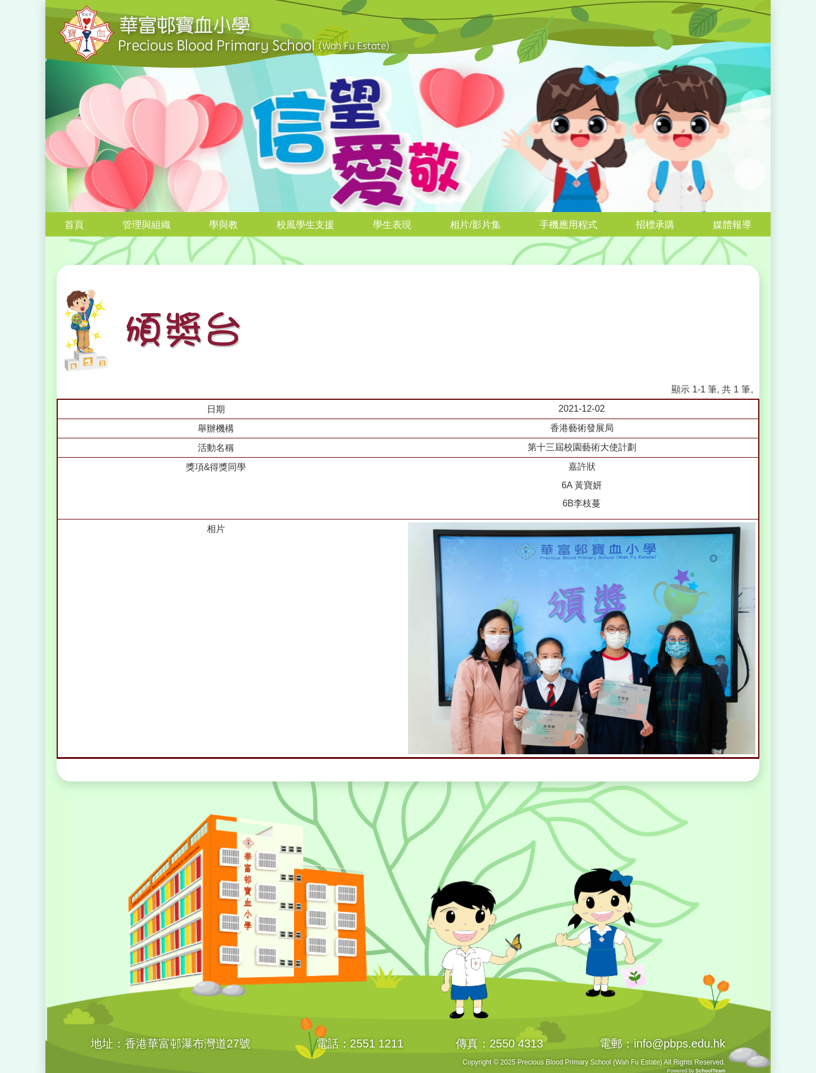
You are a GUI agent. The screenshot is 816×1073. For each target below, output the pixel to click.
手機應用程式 (568, 224)
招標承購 (655, 224)
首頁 (74, 224)
